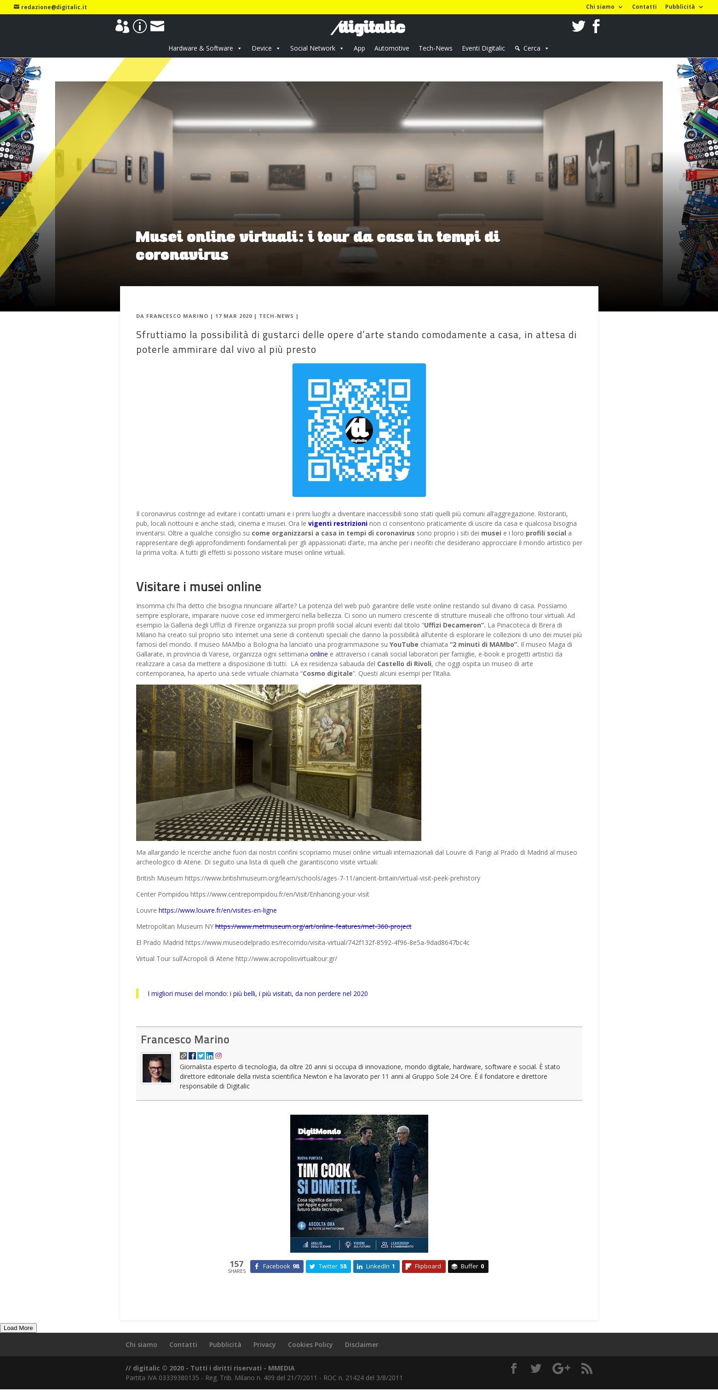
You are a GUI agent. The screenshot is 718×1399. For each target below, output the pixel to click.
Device (262, 48)
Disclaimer (362, 1344)
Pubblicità (680, 7)
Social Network (312, 48)
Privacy (264, 1344)
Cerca (531, 48)
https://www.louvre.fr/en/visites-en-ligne (218, 910)
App (359, 48)
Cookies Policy (310, 1344)
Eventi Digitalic (483, 48)
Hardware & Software (200, 48)
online (319, 654)
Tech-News (436, 48)
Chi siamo (600, 7)
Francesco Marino (177, 315)
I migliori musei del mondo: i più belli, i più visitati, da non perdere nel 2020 (258, 993)
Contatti (644, 7)
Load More (18, 1327)
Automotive (391, 48)
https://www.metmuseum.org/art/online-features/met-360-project (313, 926)
